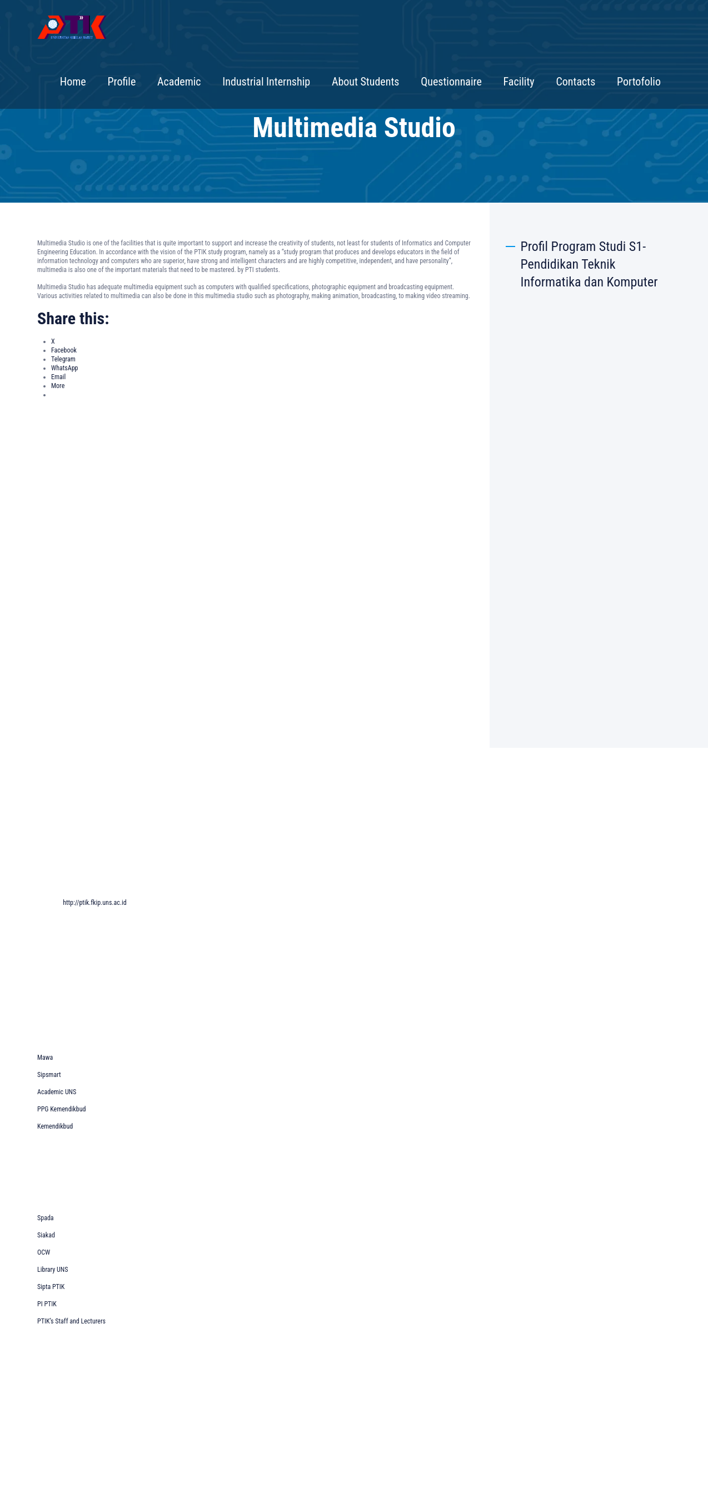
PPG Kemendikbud (61, 1109)
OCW (43, 1252)
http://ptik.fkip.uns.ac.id (94, 903)
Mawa (45, 1057)
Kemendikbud (55, 1126)
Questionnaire (451, 81)
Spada (45, 1218)
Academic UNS (56, 1092)
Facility (519, 81)
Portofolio (639, 81)
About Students (366, 81)
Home (73, 81)
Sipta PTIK (50, 1287)
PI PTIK (47, 1304)
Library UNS (52, 1269)
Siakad (46, 1235)
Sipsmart (49, 1075)
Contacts (575, 81)
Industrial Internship (266, 81)
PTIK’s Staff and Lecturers (71, 1321)
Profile (121, 81)
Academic (179, 81)
